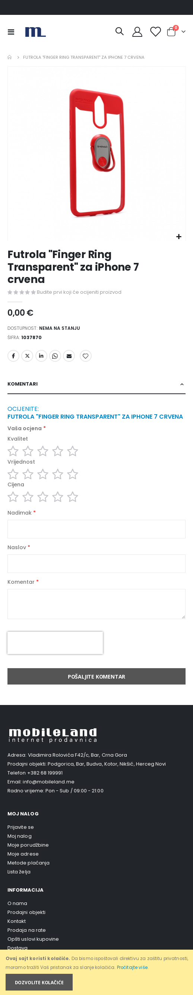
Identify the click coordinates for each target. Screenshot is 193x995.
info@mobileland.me (48, 781)
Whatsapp (55, 356)
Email (69, 356)
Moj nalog (19, 836)
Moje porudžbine (28, 845)
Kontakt (16, 921)
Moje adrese (23, 853)
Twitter (27, 356)
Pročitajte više (132, 967)
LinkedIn (41, 356)
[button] (178, 237)
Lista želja (19, 871)
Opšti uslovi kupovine (33, 939)
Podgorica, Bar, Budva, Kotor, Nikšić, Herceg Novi (107, 763)
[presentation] (55, 643)
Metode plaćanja (28, 862)
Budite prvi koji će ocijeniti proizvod (79, 292)
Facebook (13, 356)
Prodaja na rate (26, 930)
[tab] (96, 384)
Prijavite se (20, 827)
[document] (97, 972)
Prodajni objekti (26, 912)
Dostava (17, 947)
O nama (17, 903)
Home (10, 57)
